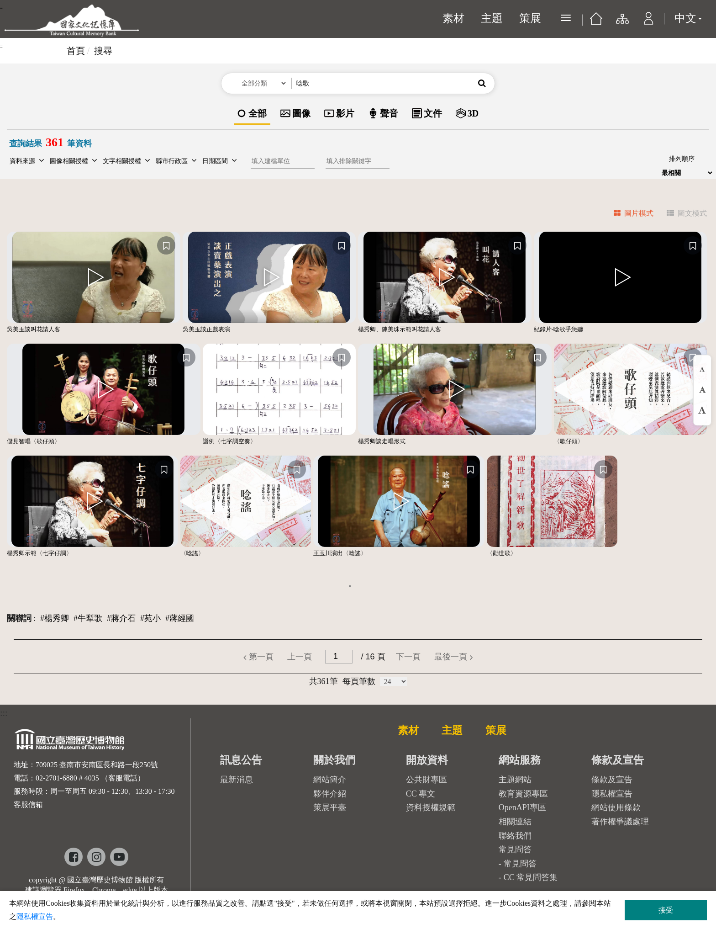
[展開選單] (566, 18)
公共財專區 (426, 779)
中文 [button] (688, 18)
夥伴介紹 (329, 793)
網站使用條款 (616, 807)
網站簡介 (329, 779)
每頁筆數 (358, 681)
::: (2, 7)
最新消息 (236, 779)
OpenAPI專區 (522, 807)
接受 (665, 910)
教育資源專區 (523, 793)
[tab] (628, 215)
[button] (648, 22)
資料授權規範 (430, 807)
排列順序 (682, 158)
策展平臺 (329, 807)
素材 (453, 18)
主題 (492, 18)
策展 (530, 18)
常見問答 (520, 863)
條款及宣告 (611, 779)
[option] (252, 114)
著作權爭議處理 (620, 821)
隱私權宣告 (611, 793)
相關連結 (515, 821)
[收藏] (166, 245)
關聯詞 (19, 618)
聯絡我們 (515, 835)
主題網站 (515, 779)
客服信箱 (28, 804)
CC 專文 (421, 793)
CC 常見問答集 (531, 877)
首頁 (76, 51)
